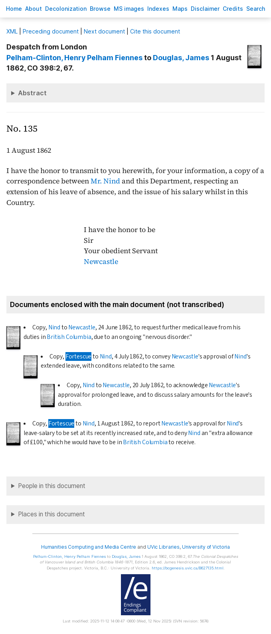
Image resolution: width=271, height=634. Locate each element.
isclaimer (205, 8)
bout (33, 8)
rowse (100, 8)
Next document (104, 31)
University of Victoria (206, 547)
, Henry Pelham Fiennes (74, 57)
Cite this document (155, 31)
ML (12, 31)
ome (14, 8)
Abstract (32, 93)
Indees (158, 8)
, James (181, 57)
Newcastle (101, 261)
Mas (180, 8)
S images (129, 8)
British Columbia (69, 337)
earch (255, 8)
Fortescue (78, 356)
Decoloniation (66, 8)
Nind (54, 327)
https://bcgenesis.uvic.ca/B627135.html (188, 568)
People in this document (51, 486)
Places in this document (51, 514)
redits (233, 8)
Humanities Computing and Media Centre (88, 547)
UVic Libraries (163, 547)
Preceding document (51, 31)
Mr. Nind (105, 181)
